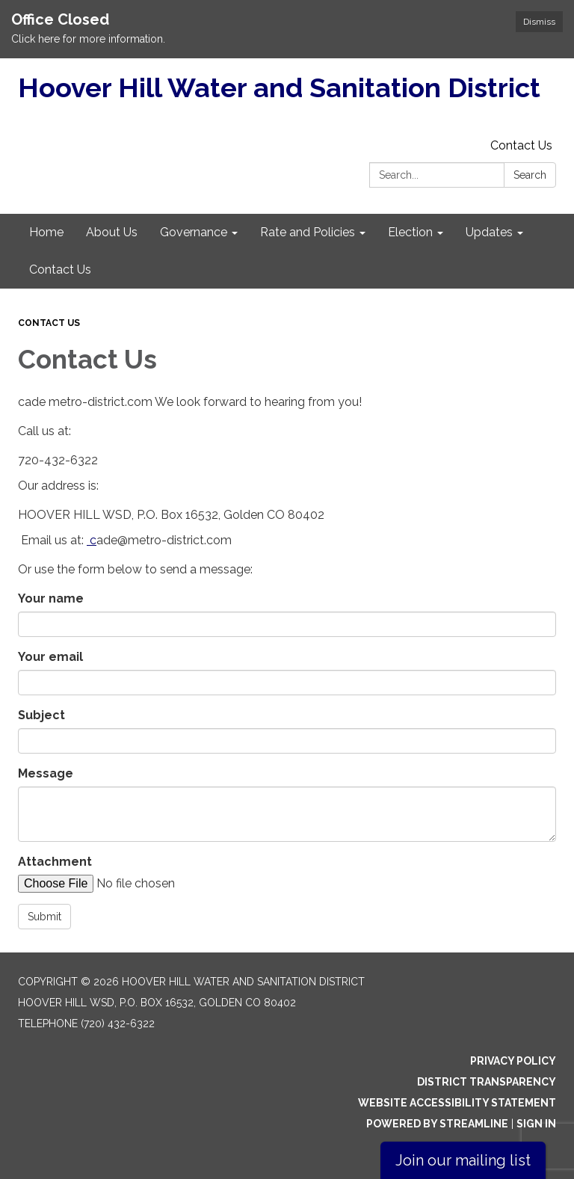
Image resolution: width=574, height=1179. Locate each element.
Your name (51, 598)
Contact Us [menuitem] (60, 269)
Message (45, 773)
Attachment (55, 862)
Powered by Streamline (437, 1124)
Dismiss (539, 21)
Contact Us (521, 145)
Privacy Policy (513, 1061)
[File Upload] (145, 884)
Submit (44, 917)
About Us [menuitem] (112, 232)
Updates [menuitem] (489, 232)
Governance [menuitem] (193, 232)
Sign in (536, 1124)
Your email (50, 657)
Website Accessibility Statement (457, 1103)
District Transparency (486, 1082)
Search (529, 175)
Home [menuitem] (46, 232)
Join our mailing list (463, 1160)
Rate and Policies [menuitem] (307, 232)
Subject (41, 715)
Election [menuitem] (410, 232)
